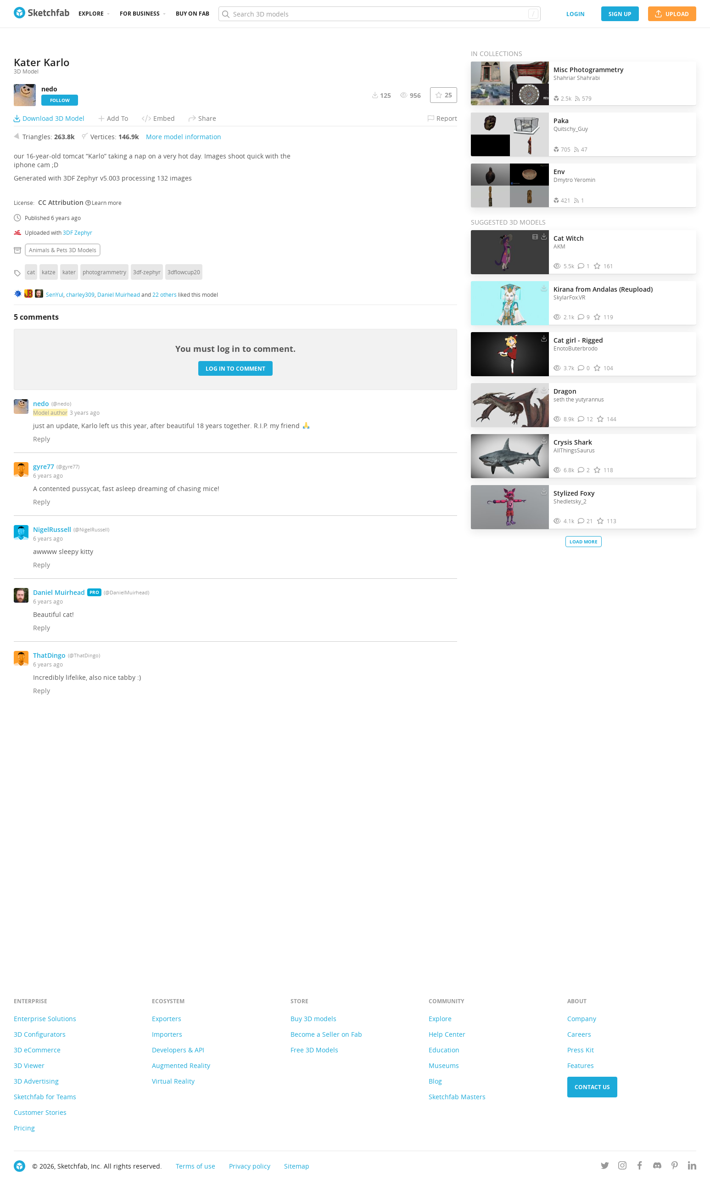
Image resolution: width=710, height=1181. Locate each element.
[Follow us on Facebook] (640, 1167)
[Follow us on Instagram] (622, 1167)
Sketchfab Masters (457, 1096)
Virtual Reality (173, 1081)
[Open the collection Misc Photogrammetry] (510, 83)
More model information (183, 385)
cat (31, 520)
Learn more (103, 451)
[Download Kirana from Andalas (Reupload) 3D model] (544, 287)
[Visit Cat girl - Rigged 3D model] (510, 354)
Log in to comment (235, 617)
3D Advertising (36, 1081)
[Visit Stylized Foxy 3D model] (510, 507)
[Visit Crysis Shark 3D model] (510, 456)
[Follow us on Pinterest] (675, 1167)
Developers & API (178, 1049)
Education (444, 1049)
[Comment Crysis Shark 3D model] (584, 470)
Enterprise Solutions (45, 1018)
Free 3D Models (314, 1049)
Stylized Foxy (574, 493)
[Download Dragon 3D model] (544, 389)
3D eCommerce (37, 1049)
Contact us (592, 1087)
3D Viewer (29, 1065)
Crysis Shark (572, 442)
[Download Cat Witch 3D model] (544, 236)
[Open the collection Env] (510, 185)
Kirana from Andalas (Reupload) (603, 289)
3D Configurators (40, 1034)
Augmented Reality (181, 1065)
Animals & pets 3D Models (62, 498)
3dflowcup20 (184, 520)
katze (49, 520)
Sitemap (296, 1166)
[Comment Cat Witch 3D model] (584, 266)
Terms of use (195, 1166)
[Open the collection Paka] (510, 134)
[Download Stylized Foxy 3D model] (544, 491)
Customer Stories (40, 1112)
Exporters (166, 1018)
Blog (435, 1081)
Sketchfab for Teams (45, 1096)
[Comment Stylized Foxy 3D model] (585, 521)
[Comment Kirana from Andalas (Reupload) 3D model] (584, 317)
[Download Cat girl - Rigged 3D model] (544, 338)
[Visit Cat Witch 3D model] (510, 252)
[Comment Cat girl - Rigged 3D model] (584, 368)
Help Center (447, 1034)
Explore (91, 13)
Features (580, 1065)
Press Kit (580, 1049)
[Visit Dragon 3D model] (510, 405)
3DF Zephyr (77, 481)
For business (140, 13)
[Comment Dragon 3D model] (585, 419)
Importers (167, 1034)
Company (581, 1018)
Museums (444, 1065)
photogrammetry (104, 520)
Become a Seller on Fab (326, 1034)
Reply (41, 687)
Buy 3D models (313, 1018)
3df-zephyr (147, 520)
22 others (164, 543)
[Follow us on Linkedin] (692, 1167)
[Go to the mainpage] (41, 14)
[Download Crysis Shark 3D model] (544, 440)
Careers (579, 1034)
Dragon (564, 391)
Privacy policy (249, 1166)
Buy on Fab (192, 13)
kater (69, 520)
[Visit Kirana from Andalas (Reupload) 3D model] (510, 303)
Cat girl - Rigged (578, 340)
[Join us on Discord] (657, 1167)
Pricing (24, 1128)
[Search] (379, 14)
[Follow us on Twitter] (605, 1167)
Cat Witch (568, 238)
